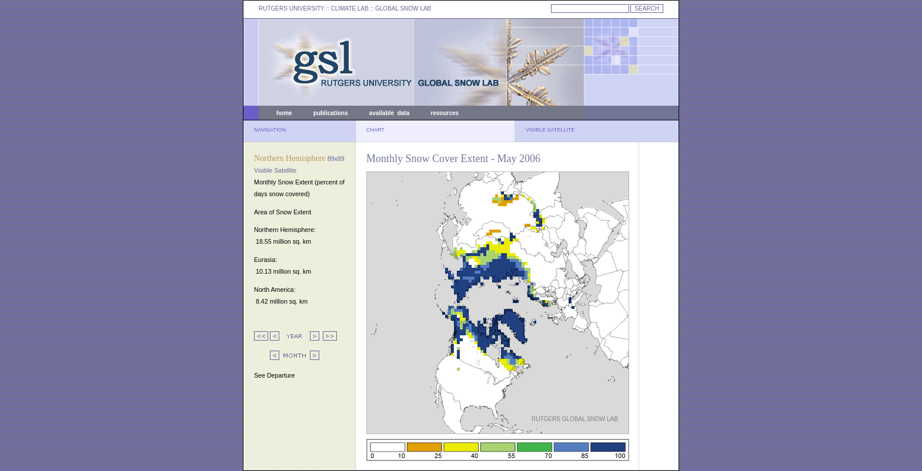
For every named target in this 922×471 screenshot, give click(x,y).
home (284, 113)
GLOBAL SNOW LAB (403, 8)
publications (330, 113)
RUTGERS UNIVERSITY (292, 8)
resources (444, 113)
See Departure (274, 375)
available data (389, 113)
